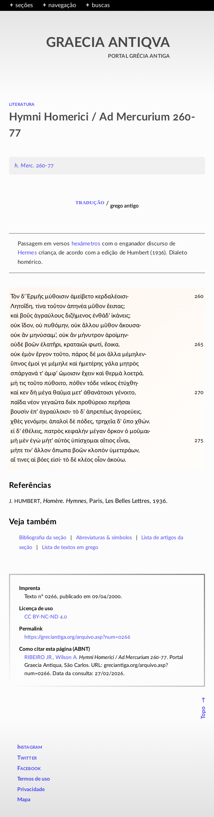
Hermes (27, 253)
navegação (62, 5)
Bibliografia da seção (42, 537)
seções (24, 5)
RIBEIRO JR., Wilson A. (51, 657)
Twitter (27, 758)
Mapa (23, 799)
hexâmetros (86, 244)
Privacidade (31, 789)
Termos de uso (33, 779)
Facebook (29, 768)
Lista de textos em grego (70, 547)
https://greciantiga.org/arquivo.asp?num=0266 (77, 637)
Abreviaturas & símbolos (104, 537)
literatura (22, 104)
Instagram (29, 747)
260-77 (34, 166)
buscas (101, 5)
